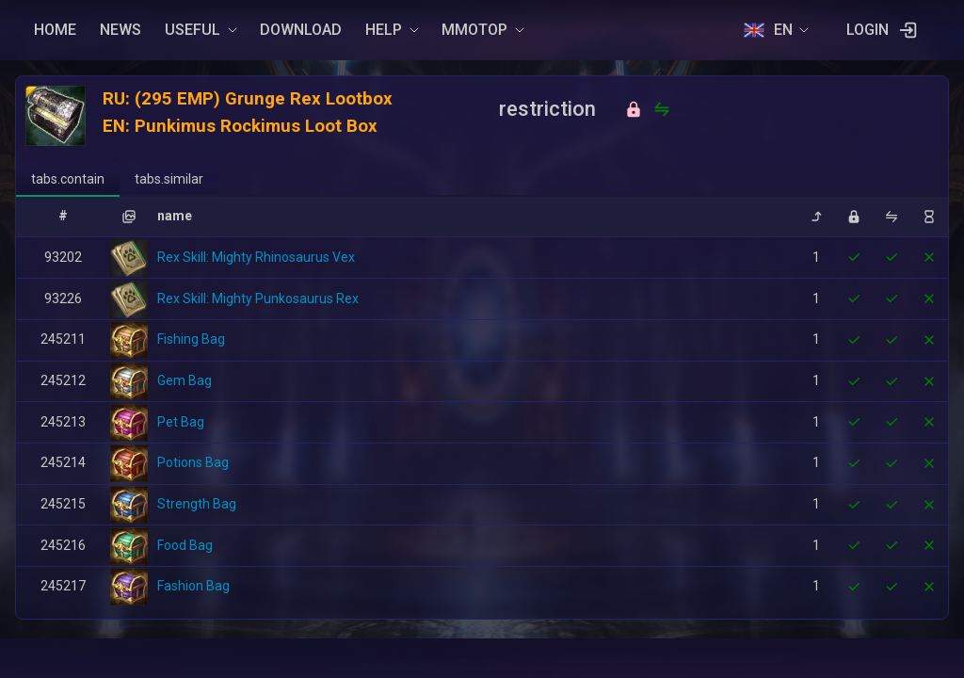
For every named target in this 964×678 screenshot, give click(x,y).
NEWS (120, 30)
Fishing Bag (191, 339)
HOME (55, 30)
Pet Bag (180, 421)
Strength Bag (196, 503)
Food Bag (185, 545)
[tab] (68, 180)
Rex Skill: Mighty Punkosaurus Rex (258, 298)
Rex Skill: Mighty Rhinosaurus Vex (256, 257)
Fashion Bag (193, 585)
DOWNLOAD (301, 30)
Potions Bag (193, 462)
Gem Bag (184, 380)
